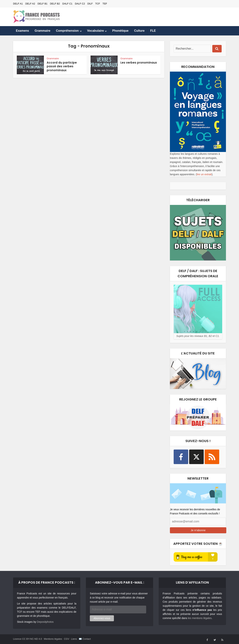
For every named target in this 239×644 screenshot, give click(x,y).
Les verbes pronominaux (138, 63)
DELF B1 (42, 3)
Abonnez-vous (102, 618)
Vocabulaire (95, 30)
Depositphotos (45, 621)
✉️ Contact (85, 638)
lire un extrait (204, 174)
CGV (66, 638)
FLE (153, 30)
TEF (105, 3)
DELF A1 (18, 3)
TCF (97, 3)
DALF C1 (67, 3)
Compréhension (67, 30)
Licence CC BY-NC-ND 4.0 (27, 638)
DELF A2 (30, 3)
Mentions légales (53, 638)
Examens (22, 30)
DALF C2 (80, 3)
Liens (74, 638)
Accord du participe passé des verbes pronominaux (62, 66)
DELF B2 (55, 3)
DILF (90, 3)
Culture (139, 30)
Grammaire (42, 30)
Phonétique (120, 30)
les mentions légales (200, 618)
